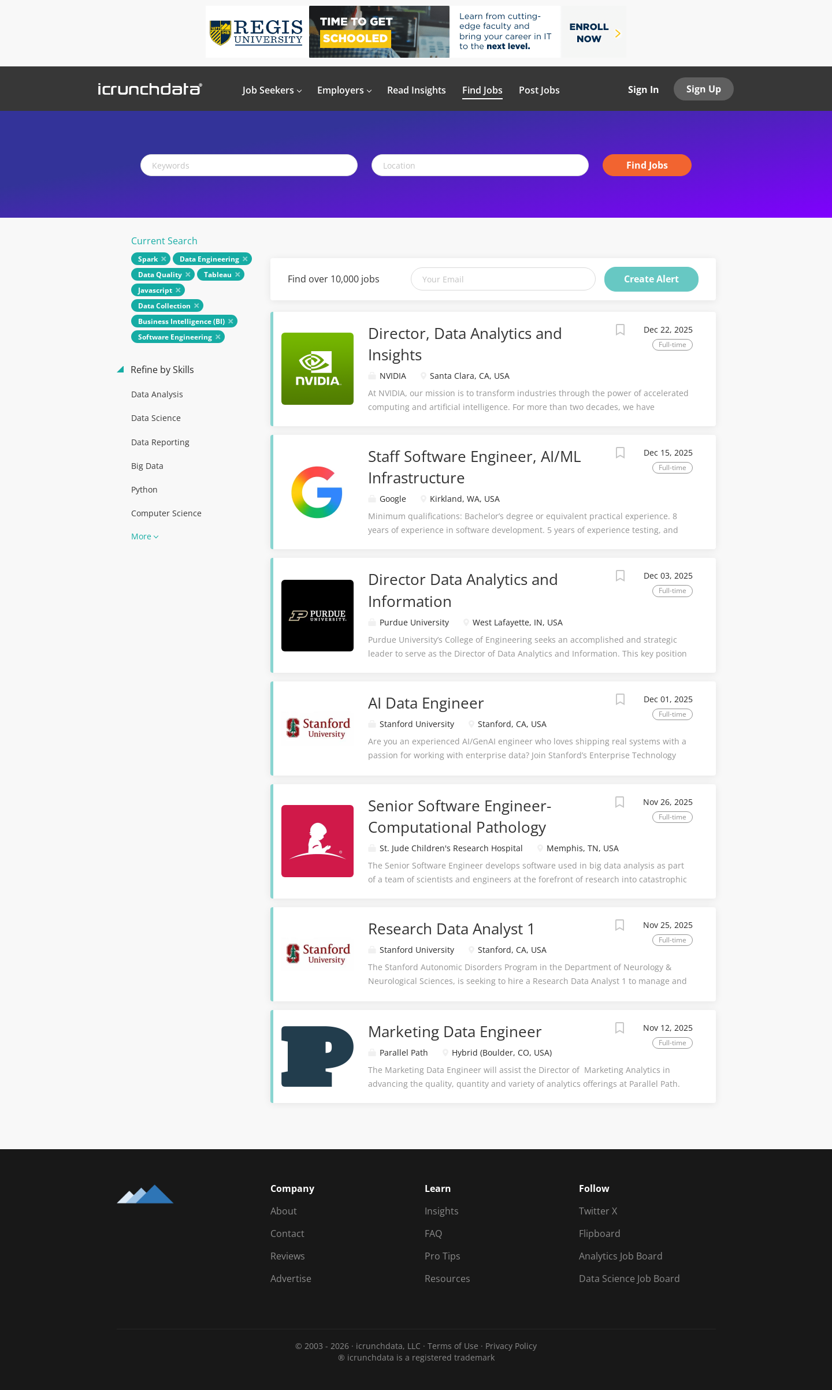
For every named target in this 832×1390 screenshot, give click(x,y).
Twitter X (598, 1211)
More (141, 536)
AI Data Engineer (426, 702)
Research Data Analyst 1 (452, 928)
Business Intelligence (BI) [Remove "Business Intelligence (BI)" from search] (181, 321)
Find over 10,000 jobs (334, 279)
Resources (447, 1278)
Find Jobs (647, 165)
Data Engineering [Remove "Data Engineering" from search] (209, 259)
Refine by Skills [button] (161, 369)
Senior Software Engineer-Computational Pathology (459, 816)
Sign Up (703, 89)
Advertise (290, 1278)
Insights (442, 1211)
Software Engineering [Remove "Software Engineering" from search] (175, 337)
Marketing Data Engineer (455, 1031)
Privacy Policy (511, 1345)
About (283, 1211)
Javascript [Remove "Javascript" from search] (155, 290)
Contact (287, 1233)
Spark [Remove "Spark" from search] (148, 259)
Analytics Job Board (621, 1256)
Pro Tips (442, 1256)
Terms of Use (453, 1345)
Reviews (287, 1256)
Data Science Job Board (629, 1278)
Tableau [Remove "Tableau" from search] (218, 275)
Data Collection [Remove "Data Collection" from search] (164, 306)
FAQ (433, 1233)
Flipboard (600, 1233)
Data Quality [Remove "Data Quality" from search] (160, 275)
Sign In (643, 89)
